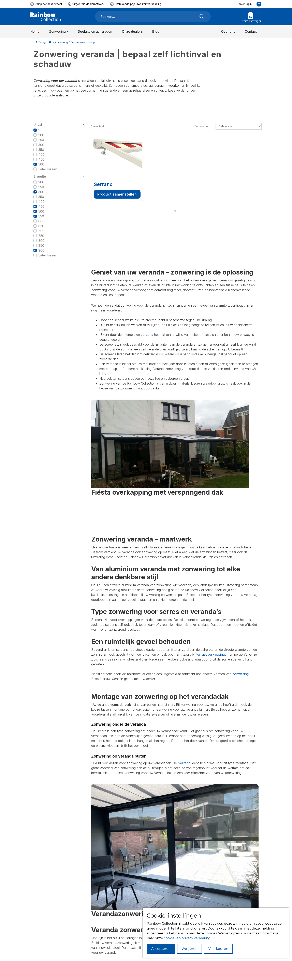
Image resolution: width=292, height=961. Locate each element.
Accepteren (161, 949)
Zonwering (61, 42)
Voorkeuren (218, 949)
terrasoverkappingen (212, 654)
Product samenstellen (117, 194)
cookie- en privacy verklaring (187, 938)
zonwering (240, 674)
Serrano (103, 184)
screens (147, 335)
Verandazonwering (83, 42)
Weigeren (189, 949)
